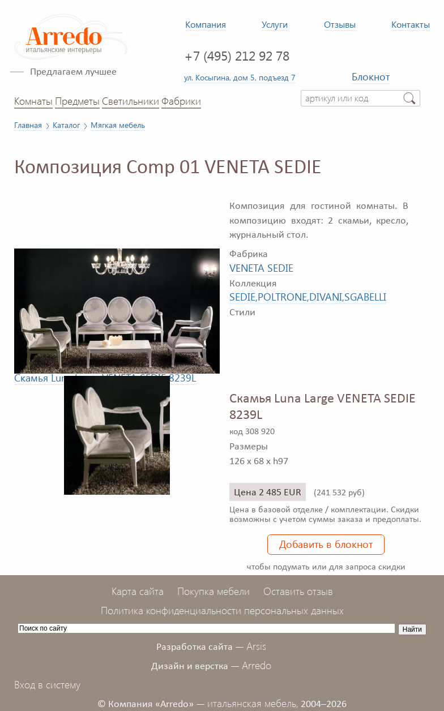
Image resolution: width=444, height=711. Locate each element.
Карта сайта (138, 591)
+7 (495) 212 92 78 (236, 55)
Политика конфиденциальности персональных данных (222, 610)
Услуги (275, 24)
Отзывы (340, 24)
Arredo (256, 665)
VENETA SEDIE (261, 268)
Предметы (77, 101)
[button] (209, 199)
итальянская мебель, (252, 703)
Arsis (256, 646)
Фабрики (181, 101)
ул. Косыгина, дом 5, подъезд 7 (240, 77)
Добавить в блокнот (326, 544)
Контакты (410, 24)
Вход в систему (47, 684)
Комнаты (33, 101)
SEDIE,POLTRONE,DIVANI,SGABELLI (307, 296)
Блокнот (371, 76)
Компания (205, 24)
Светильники (130, 101)
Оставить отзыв (298, 591)
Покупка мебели (213, 591)
